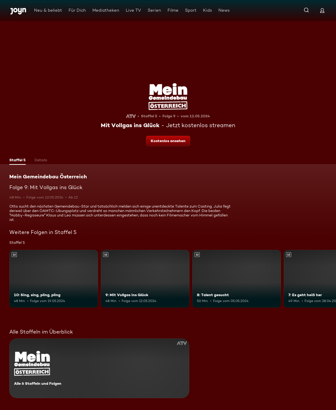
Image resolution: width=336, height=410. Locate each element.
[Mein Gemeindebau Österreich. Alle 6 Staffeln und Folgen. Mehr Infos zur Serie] (99, 368)
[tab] (17, 160)
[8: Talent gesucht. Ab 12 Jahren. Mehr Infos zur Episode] (236, 279)
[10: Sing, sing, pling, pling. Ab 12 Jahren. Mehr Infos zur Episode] (53, 279)
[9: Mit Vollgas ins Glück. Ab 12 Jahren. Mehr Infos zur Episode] (145, 279)
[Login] (322, 10)
